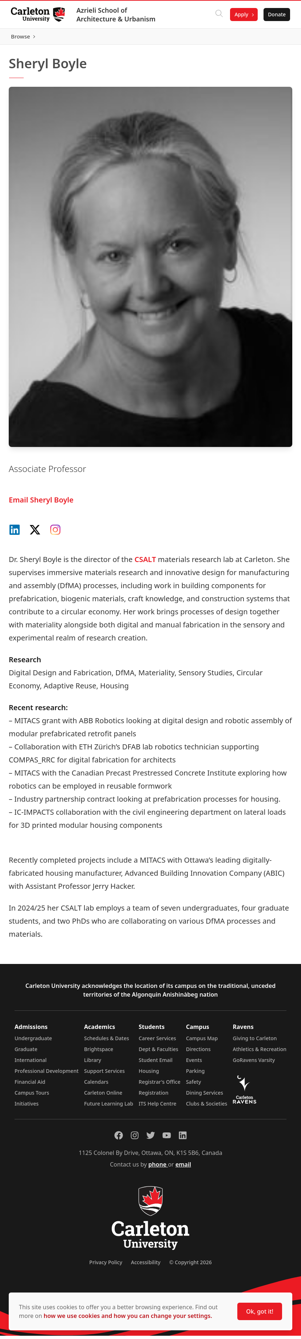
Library (92, 1063)
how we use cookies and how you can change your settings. (128, 1316)
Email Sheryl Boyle (41, 503)
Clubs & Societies (206, 1106)
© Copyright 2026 (190, 1265)
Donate (276, 14)
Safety (193, 1085)
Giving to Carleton (255, 1041)
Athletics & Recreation (259, 1052)
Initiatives (27, 1106)
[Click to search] (218, 14)
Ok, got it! (259, 1311)
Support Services (104, 1074)
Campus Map (202, 1041)
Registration (154, 1095)
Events (194, 1063)
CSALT (145, 562)
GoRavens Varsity (254, 1063)
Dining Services (204, 1095)
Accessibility (146, 1265)
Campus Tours (32, 1095)
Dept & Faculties (158, 1052)
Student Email (156, 1063)
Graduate (26, 1052)
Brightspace (98, 1052)
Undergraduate (33, 1041)
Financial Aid (30, 1085)
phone (158, 1168)
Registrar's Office (160, 1085)
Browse (275, 38)
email (183, 1168)
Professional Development (47, 1074)
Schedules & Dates (106, 1041)
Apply (240, 14)
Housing (149, 1074)
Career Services (157, 1041)
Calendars (96, 1085)
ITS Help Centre (158, 1106)
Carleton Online (103, 1095)
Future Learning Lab (108, 1106)
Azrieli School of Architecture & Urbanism (116, 14)
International (31, 1063)
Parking (195, 1074)
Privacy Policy (105, 1265)
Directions (198, 1052)
